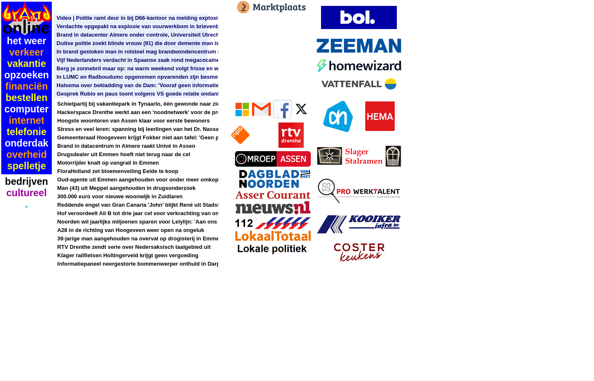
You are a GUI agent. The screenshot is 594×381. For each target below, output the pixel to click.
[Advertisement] (26, 244)
